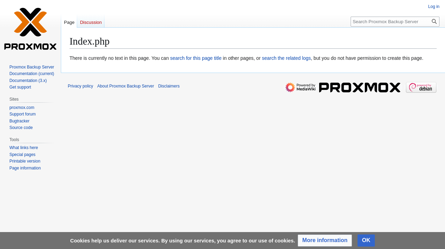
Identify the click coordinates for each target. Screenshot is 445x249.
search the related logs (286, 58)
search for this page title (196, 58)
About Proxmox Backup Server (125, 86)
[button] (325, 240)
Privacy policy (80, 86)
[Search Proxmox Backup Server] (395, 22)
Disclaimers (168, 86)
